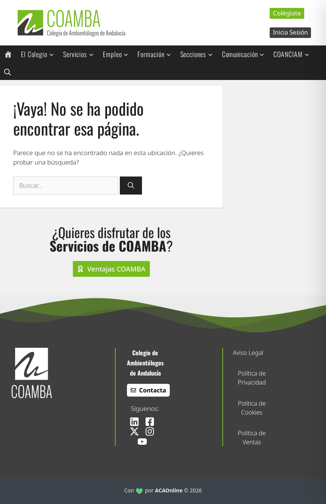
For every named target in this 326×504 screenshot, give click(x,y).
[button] (7, 71)
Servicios (81, 54)
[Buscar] (131, 186)
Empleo (118, 54)
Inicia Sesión (290, 32)
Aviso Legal (248, 353)
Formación (156, 54)
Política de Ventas (252, 437)
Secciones (199, 54)
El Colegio (40, 54)
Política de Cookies (252, 407)
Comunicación (246, 54)
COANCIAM (293, 54)
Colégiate (287, 13)
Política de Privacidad (252, 377)
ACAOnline (169, 490)
